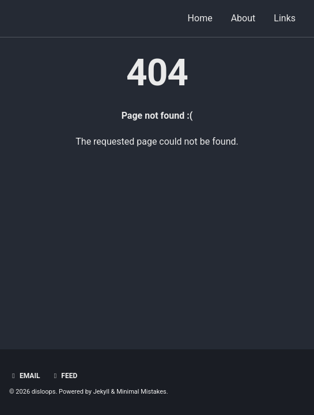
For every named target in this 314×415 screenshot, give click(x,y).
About (243, 18)
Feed (64, 376)
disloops (44, 391)
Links (285, 18)
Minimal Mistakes (141, 391)
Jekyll (101, 391)
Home (200, 18)
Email (24, 376)
